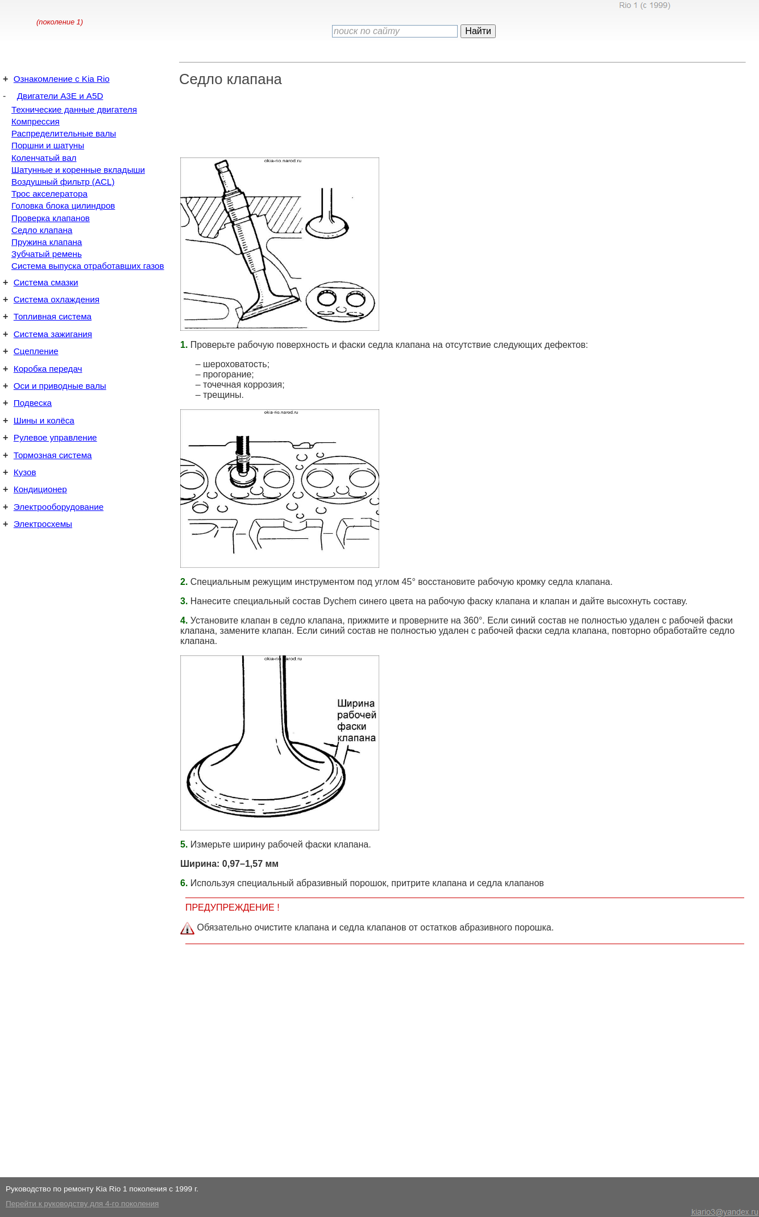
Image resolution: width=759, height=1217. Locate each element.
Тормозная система (53, 455)
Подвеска (33, 402)
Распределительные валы (63, 133)
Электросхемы (43, 524)
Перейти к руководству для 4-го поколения (82, 1203)
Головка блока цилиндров (63, 205)
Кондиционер (40, 489)
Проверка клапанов (50, 218)
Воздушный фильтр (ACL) (63, 181)
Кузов (25, 472)
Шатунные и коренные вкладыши (78, 169)
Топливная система (53, 316)
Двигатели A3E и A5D (60, 96)
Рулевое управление (55, 437)
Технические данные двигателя (74, 109)
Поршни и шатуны (47, 145)
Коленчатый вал (43, 157)
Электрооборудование (58, 506)
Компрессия (35, 121)
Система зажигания (53, 334)
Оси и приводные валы (60, 385)
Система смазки (46, 282)
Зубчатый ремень (46, 254)
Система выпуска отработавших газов (87, 265)
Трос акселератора (49, 193)
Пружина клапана (46, 242)
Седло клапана (41, 230)
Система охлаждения (56, 299)
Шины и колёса (44, 420)
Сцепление (36, 351)
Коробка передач (48, 368)
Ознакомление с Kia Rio (62, 78)
